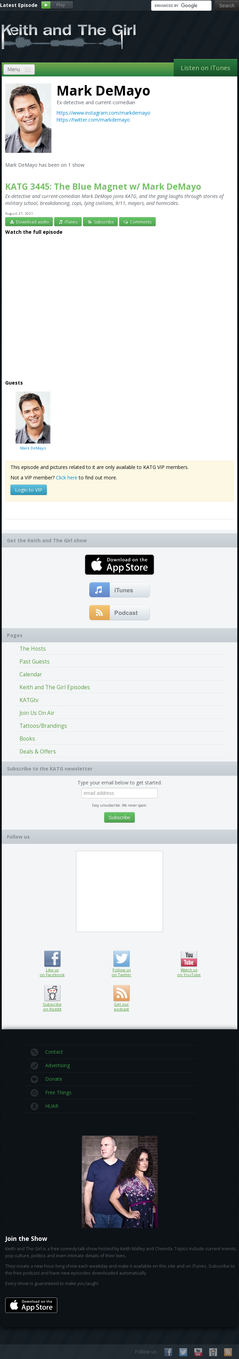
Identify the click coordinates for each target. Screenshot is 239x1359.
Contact (47, 1052)
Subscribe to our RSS (228, 1352)
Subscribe (100, 221)
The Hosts (32, 648)
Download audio (29, 221)
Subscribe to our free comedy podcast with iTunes (119, 590)
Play (57, 5)
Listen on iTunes (205, 68)
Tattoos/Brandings (43, 726)
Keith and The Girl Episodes (54, 687)
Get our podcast (121, 1007)
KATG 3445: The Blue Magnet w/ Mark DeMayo (103, 186)
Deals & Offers (37, 751)
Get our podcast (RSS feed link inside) (121, 993)
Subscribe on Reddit (52, 993)
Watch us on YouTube (188, 958)
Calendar (30, 674)
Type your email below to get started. (119, 782)
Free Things (51, 1093)
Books (27, 738)
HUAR (44, 1106)
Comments (137, 221)
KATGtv (29, 700)
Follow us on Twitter (121, 958)
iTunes (68, 221)
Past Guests (34, 661)
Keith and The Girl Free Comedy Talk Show (69, 36)
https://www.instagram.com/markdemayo (103, 112)
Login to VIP (28, 489)
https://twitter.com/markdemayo (93, 119)
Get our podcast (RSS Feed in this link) (119, 613)
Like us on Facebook (52, 958)
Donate (46, 1079)
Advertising (50, 1066)
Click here (66, 477)
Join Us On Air (37, 713)
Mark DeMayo (33, 421)
